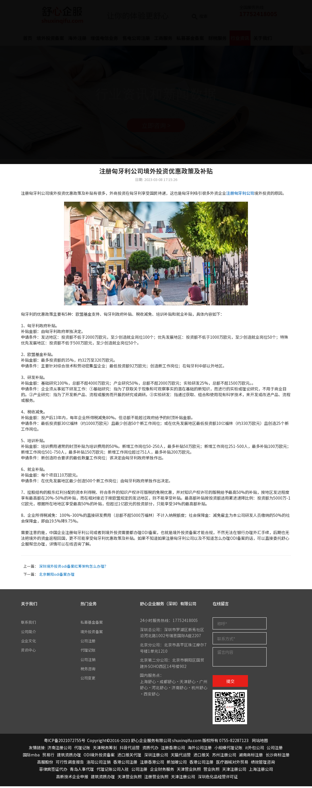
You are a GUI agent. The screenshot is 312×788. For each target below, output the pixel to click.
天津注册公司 (234, 771)
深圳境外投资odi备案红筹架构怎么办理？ (73, 568)
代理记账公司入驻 (113, 771)
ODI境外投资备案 (99, 756)
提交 (230, 682)
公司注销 (88, 661)
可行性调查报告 (70, 763)
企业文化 (29, 642)
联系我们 (29, 624)
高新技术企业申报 (72, 778)
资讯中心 (29, 651)
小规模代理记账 (228, 749)
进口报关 (201, 756)
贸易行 (48, 756)
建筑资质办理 (69, 756)
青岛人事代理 (82, 771)
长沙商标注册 (277, 756)
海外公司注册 (200, 749)
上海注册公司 (261, 771)
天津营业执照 (189, 771)
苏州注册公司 (224, 756)
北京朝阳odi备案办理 (56, 576)
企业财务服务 (162, 771)
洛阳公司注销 (98, 763)
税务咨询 (88, 670)
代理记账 (88, 651)
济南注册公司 (59, 749)
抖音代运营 (130, 749)
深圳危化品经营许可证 (218, 778)
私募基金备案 (92, 624)
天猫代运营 (181, 756)
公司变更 (88, 679)
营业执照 (211, 771)
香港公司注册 (125, 763)
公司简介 (29, 633)
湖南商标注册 (251, 756)
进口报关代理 (129, 756)
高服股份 (45, 763)
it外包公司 (254, 749)
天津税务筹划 (105, 749)
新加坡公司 (177, 763)
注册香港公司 (173, 749)
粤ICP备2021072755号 (64, 742)
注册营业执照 (156, 778)
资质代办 (150, 749)
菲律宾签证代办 (53, 771)
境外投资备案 (92, 633)
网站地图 (260, 742)
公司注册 (88, 642)
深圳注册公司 (156, 756)
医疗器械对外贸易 (232, 763)
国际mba (31, 756)
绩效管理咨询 (263, 763)
